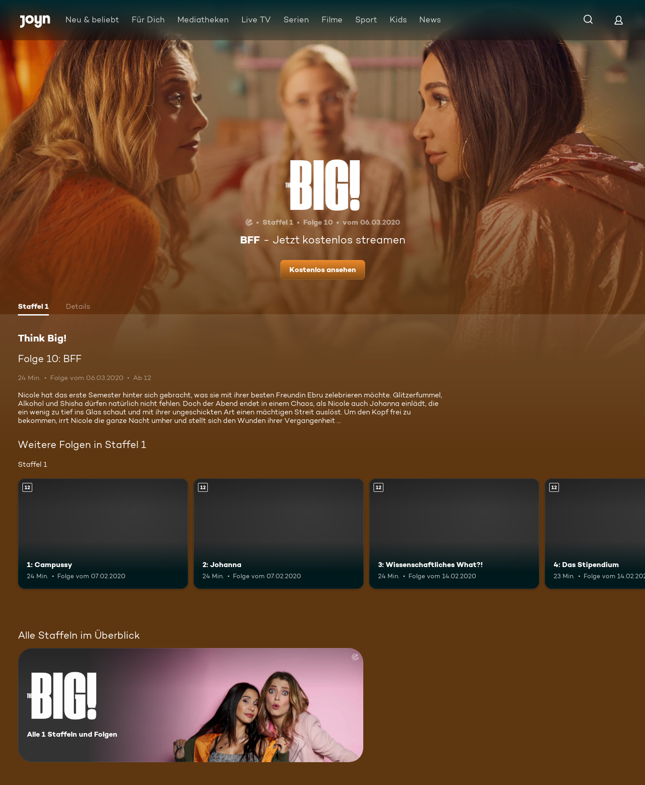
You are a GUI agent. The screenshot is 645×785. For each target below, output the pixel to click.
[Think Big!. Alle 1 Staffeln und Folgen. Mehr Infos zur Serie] (190, 705)
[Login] (618, 20)
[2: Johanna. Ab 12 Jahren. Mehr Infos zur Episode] (279, 533)
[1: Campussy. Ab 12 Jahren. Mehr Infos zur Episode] (103, 533)
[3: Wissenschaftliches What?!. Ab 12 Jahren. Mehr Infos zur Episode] (454, 533)
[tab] (33, 307)
